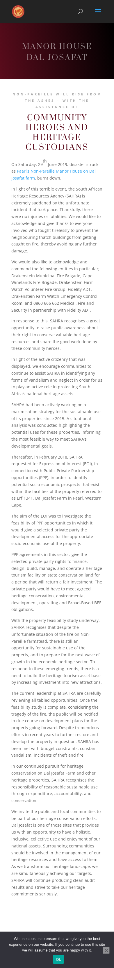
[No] (106, 950)
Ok (58, 959)
